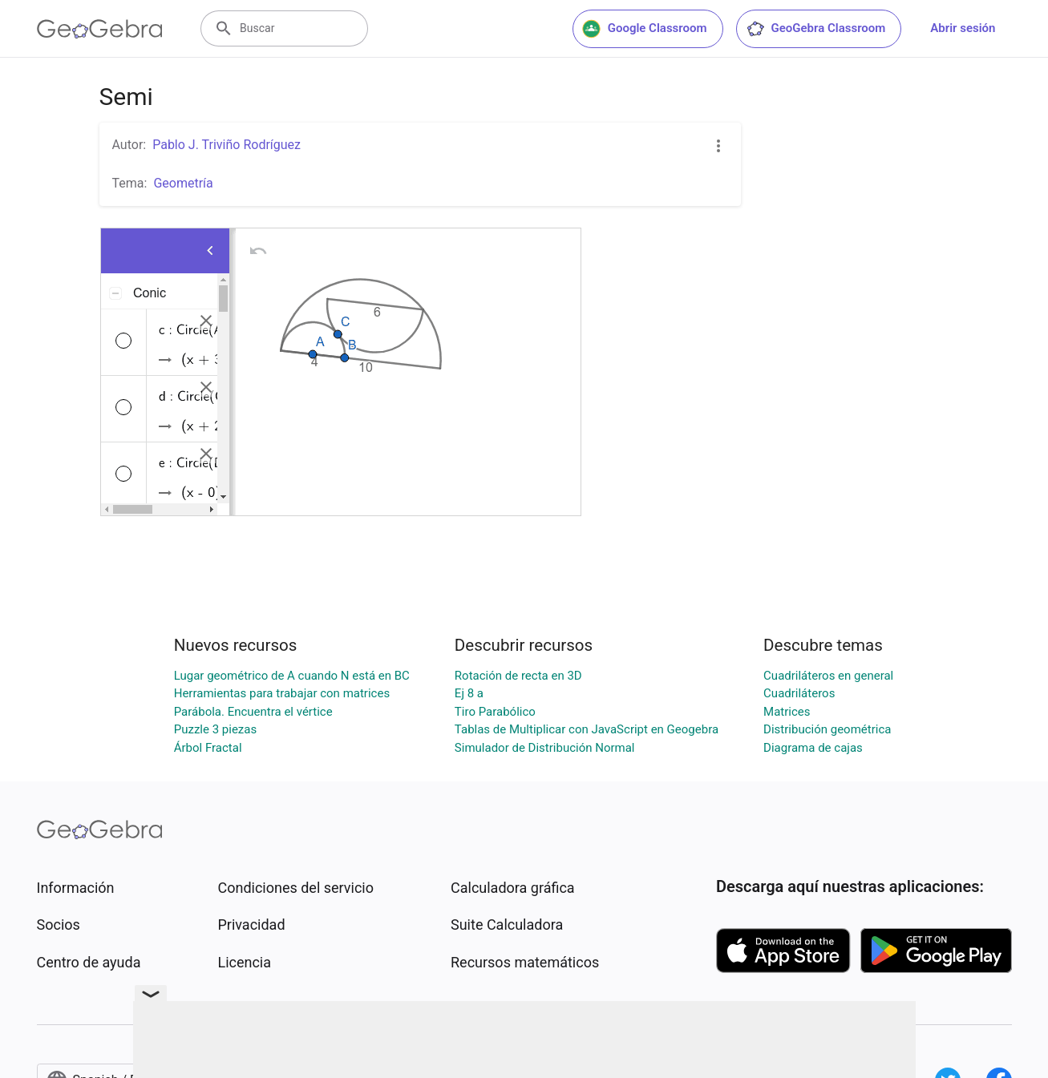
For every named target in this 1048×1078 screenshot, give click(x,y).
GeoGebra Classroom (816, 28)
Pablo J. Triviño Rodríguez (226, 144)
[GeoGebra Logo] (100, 28)
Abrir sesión (962, 28)
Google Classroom (644, 28)
